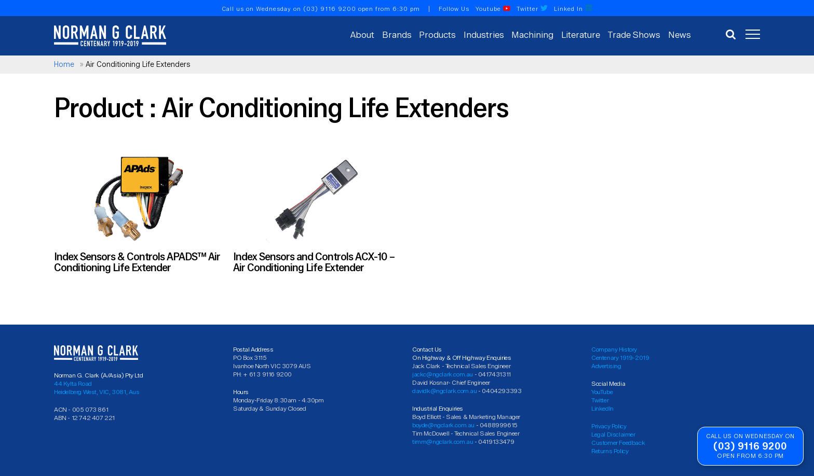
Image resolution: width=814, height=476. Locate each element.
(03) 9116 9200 (329, 8)
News (679, 35)
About (362, 35)
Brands (397, 35)
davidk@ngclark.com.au (444, 391)
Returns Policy (609, 451)
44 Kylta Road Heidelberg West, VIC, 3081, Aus (97, 388)
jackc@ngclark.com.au (442, 374)
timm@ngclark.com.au (442, 441)
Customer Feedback (618, 442)
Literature (580, 35)
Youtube (493, 8)
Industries (484, 35)
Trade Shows (633, 35)
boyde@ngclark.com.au (443, 425)
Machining (532, 35)
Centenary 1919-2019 (620, 357)
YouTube (602, 392)
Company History (614, 349)
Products (437, 35)
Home (64, 64)
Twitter (532, 8)
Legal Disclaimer (613, 434)
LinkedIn (602, 408)
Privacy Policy (608, 426)
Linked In (573, 8)
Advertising (606, 366)
